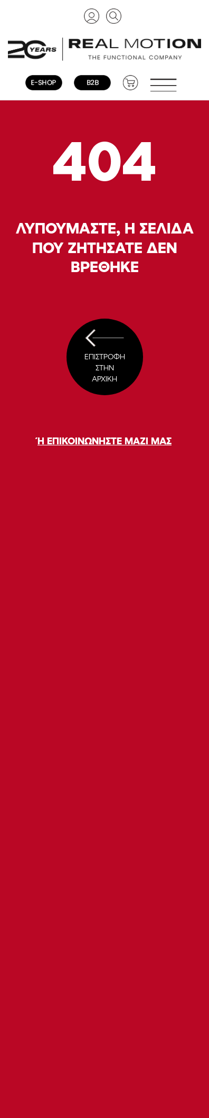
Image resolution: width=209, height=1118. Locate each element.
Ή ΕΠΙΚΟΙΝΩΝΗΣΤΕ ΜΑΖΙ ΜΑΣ (104, 440)
